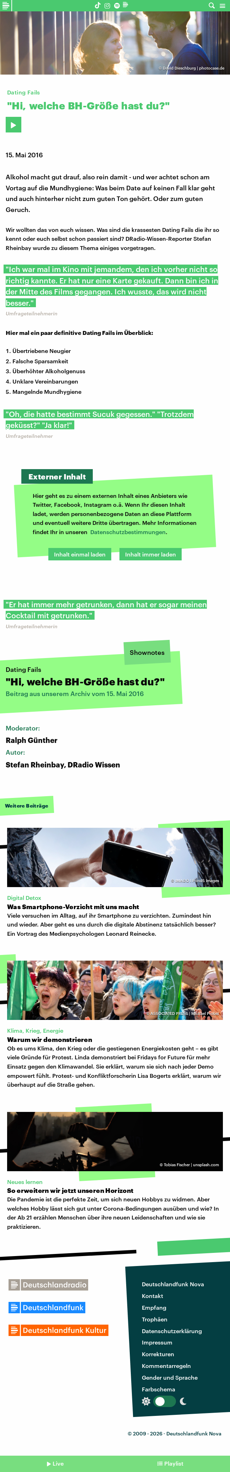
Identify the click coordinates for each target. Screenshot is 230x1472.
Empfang (154, 1307)
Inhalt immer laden (150, 554)
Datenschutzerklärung (172, 1330)
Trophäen (154, 1319)
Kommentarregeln (166, 1365)
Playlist (173, 1463)
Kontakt (152, 1295)
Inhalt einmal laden (80, 554)
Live (58, 1463)
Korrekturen (158, 1354)
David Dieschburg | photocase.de (193, 68)
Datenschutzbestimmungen (128, 531)
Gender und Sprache (170, 1377)
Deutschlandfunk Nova (173, 1284)
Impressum (157, 1342)
